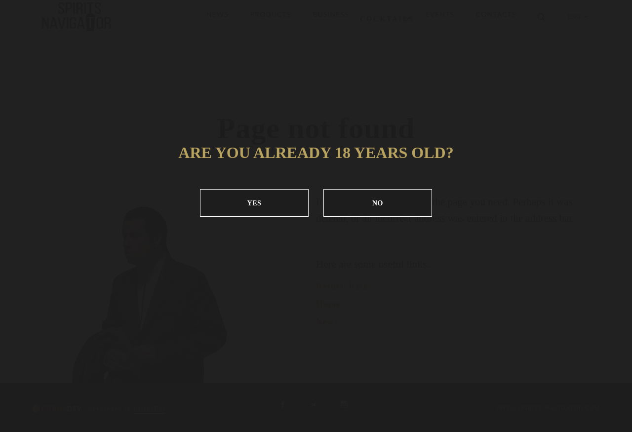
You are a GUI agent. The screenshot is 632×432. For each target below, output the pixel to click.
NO (377, 203)
